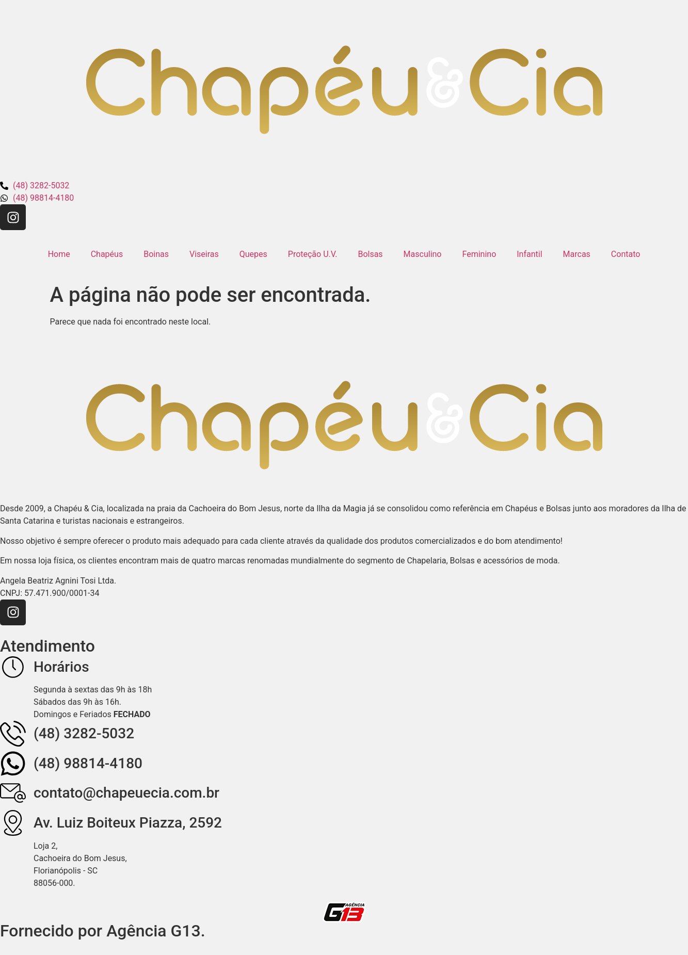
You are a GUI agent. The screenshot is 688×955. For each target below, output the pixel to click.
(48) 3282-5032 (84, 733)
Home (59, 254)
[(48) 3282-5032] (13, 734)
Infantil (529, 254)
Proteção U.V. (313, 254)
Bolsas (370, 254)
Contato (626, 254)
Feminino (479, 254)
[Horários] (13, 667)
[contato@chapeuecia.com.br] (13, 793)
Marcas (576, 254)
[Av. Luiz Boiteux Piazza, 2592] (13, 823)
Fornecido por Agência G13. (102, 931)
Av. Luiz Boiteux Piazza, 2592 (128, 822)
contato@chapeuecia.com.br (126, 792)
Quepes (253, 254)
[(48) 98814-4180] (13, 763)
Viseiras (204, 254)
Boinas (156, 254)
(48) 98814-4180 (88, 763)
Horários (61, 666)
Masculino (423, 254)
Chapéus (107, 254)
